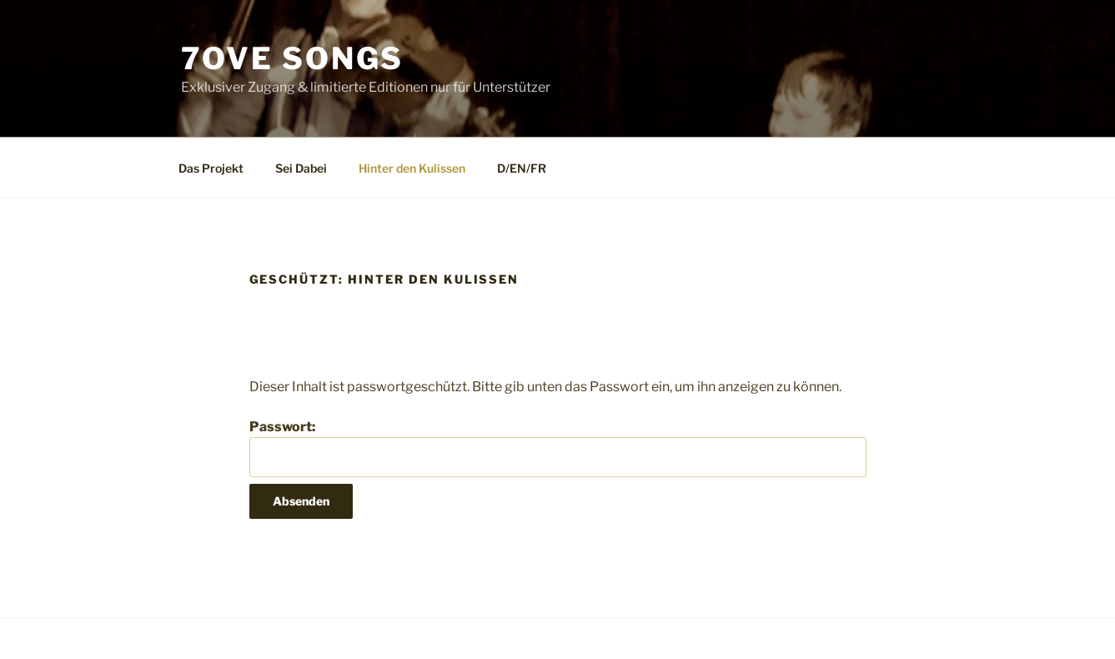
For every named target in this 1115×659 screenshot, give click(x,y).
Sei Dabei (301, 168)
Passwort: (557, 448)
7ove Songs (292, 58)
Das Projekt (211, 168)
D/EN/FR (521, 168)
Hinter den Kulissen (412, 168)
